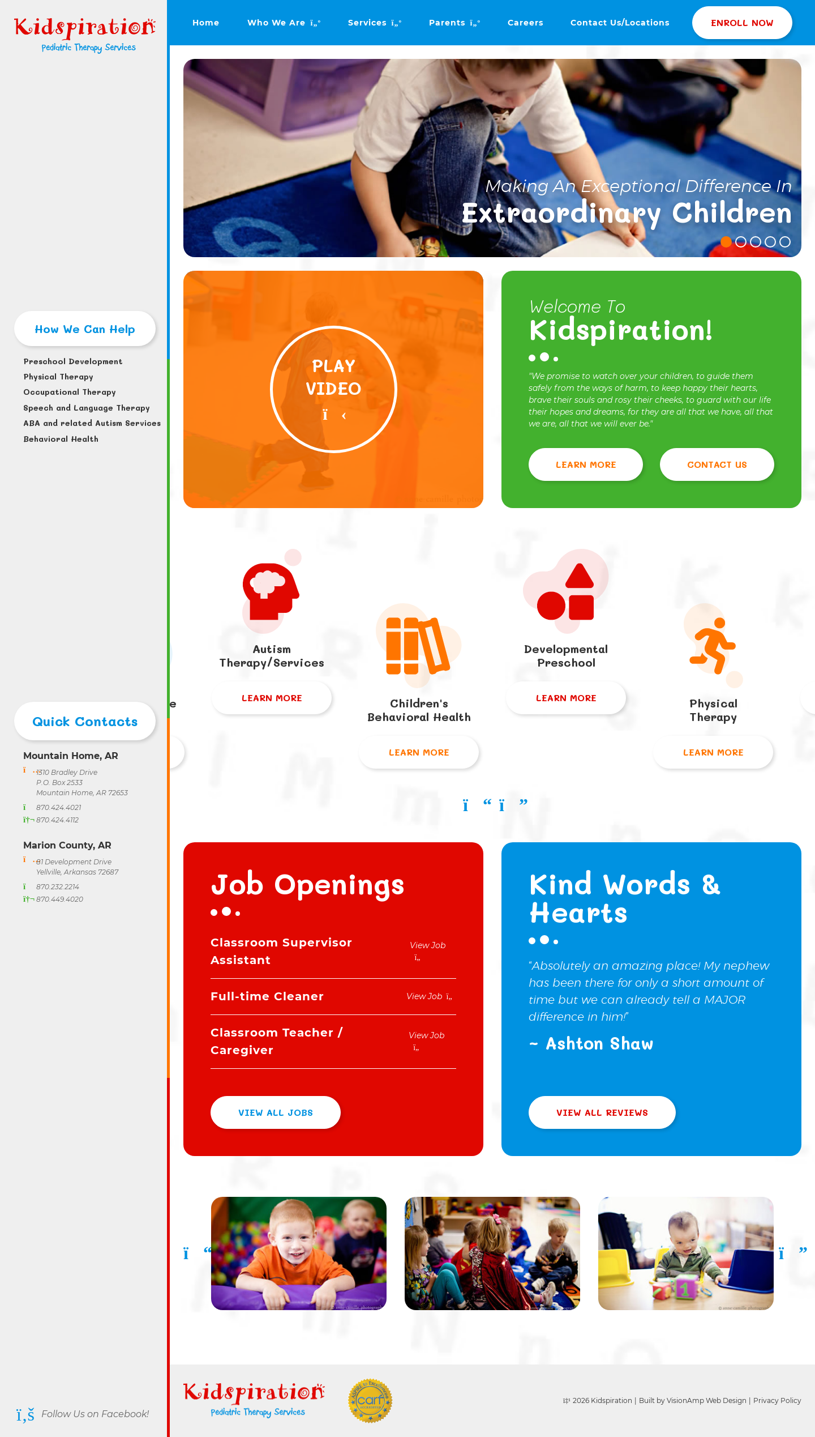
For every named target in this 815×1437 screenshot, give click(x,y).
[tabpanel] (492, 158)
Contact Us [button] (717, 464)
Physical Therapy (58, 376)
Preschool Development (73, 361)
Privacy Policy (777, 1400)
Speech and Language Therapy (85, 407)
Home (206, 23)
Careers (525, 23)
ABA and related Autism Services (85, 422)
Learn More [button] (586, 464)
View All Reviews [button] (602, 1112)
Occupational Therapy (69, 391)
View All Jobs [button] (275, 1112)
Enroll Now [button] (742, 22)
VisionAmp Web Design (707, 1400)
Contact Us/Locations (620, 23)
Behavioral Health (60, 438)
